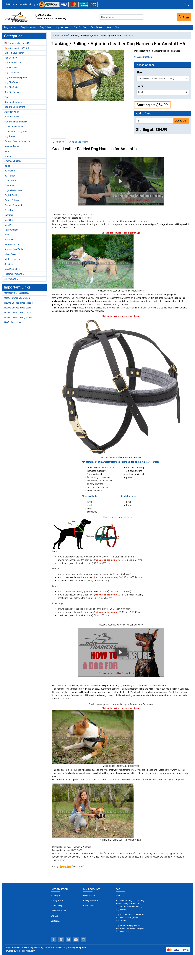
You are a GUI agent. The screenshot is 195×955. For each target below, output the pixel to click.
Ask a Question (143, 57)
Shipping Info (56, 895)
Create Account (90, 905)
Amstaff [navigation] (65, 35)
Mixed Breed (10, 254)
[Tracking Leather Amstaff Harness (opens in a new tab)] (93, 736)
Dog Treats (9, 136)
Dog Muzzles (10, 27)
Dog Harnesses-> (12, 62)
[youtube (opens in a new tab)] (76, 939)
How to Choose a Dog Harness (19, 317)
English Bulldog (11, 195)
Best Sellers (96, 27)
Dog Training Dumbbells (15, 121)
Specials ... (9, 264)
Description (58, 142)
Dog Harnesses (28, 27)
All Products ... (11, 279)
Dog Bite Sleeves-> (13, 102)
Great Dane (9, 210)
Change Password (91, 900)
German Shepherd (13, 205)
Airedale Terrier (11, 146)
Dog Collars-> (10, 57)
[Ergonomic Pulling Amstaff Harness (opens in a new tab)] (93, 810)
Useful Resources (12, 322)
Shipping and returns (78, 142)
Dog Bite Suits (11, 87)
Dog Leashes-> (11, 72)
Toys (6, 97)
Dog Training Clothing (14, 107)
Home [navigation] (56, 35)
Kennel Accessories (13, 126)
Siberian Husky (11, 244)
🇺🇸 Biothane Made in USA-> (17, 43)
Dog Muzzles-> (11, 67)
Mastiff (7, 225)
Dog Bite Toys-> (11, 92)
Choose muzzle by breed (16, 131)
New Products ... (12, 269)
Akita (6, 151)
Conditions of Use (58, 911)
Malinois (8, 220)
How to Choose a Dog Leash (18, 307)
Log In (33, 4)
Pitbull (7, 234)
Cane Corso (10, 180)
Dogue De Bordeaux (13, 190)
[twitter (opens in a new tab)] (61, 939)
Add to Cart (181, 120)
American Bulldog (13, 161)
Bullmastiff (9, 170)
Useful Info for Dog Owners (17, 298)
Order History (89, 895)
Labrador (8, 215)
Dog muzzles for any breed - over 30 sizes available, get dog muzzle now (130, 917)
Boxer (7, 166)
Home (9, 4)
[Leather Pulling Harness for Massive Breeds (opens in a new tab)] (121, 386)
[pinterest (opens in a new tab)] (68, 939)
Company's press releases (16, 293)
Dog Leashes (62, 27)
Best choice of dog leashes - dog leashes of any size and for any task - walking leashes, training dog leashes (130, 905)
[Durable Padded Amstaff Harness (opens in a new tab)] (93, 261)
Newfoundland (11, 229)
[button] (187, 4)
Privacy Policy (57, 900)
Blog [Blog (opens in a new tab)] (108, 27)
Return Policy (56, 905)
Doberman (9, 185)
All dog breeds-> (12, 259)
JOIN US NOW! (79, 27)
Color (139, 86)
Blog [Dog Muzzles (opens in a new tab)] (118, 895)
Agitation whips (11, 112)
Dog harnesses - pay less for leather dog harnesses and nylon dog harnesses (130, 928)
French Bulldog (11, 200)
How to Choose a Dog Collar (17, 312)
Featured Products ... (14, 274)
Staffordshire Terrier (14, 249)
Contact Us (21, 4)
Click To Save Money (14, 53)
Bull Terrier (9, 175)
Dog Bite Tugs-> (12, 82)
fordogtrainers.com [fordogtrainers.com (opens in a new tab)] (26, 951)
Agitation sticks (11, 116)
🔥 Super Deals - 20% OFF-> (17, 48)
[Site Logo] (16, 16)
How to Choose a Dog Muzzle (18, 303)
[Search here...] (121, 17)
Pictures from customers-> (17, 141)
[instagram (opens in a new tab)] (83, 939)
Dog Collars (45, 27)
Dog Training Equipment (15, 77)
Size (139, 72)
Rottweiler (9, 239)
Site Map (54, 916)
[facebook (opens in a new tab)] (53, 939)
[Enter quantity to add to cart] (155, 121)
